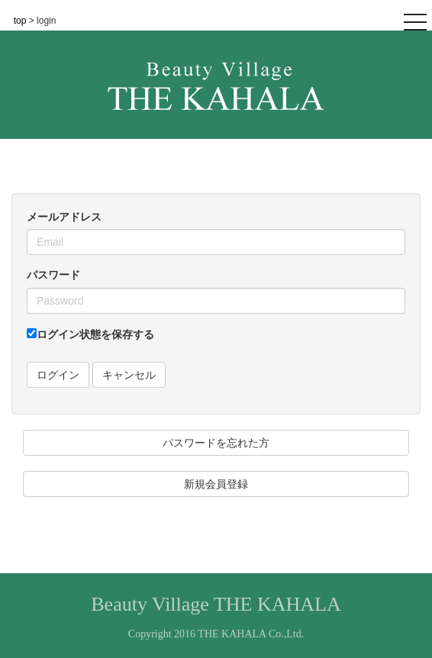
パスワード (53, 275)
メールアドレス (64, 217)
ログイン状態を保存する (90, 334)
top (21, 20)
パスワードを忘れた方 (216, 443)
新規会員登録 (216, 484)
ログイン (58, 375)
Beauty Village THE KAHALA (215, 604)
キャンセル (129, 375)
